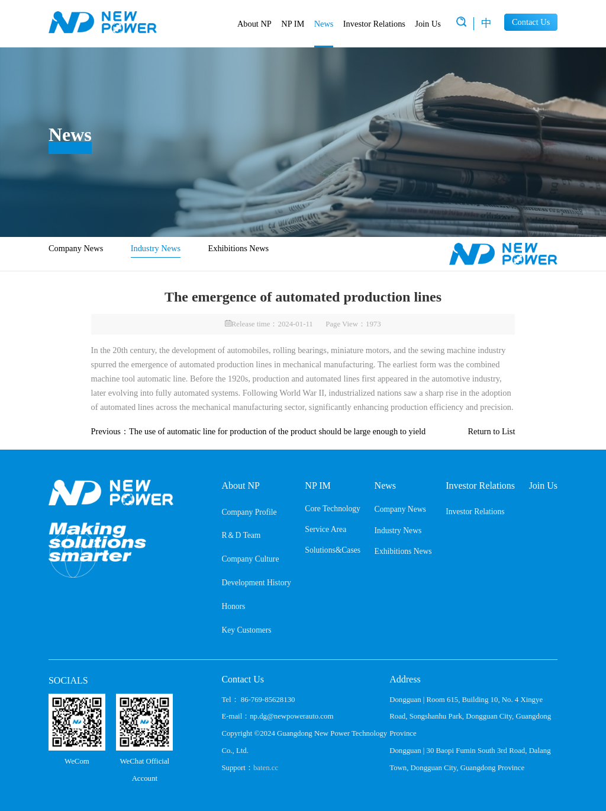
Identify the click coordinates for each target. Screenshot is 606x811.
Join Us (428, 23)
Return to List (491, 431)
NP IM (292, 23)
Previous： (258, 431)
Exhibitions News (238, 248)
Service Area (325, 529)
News (324, 23)
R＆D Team (240, 535)
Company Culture (250, 558)
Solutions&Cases (332, 550)
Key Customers (246, 630)
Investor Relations (374, 23)
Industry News (155, 248)
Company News (76, 248)
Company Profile (248, 512)
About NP (254, 23)
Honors (233, 606)
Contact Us (531, 22)
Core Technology (332, 508)
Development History (256, 582)
